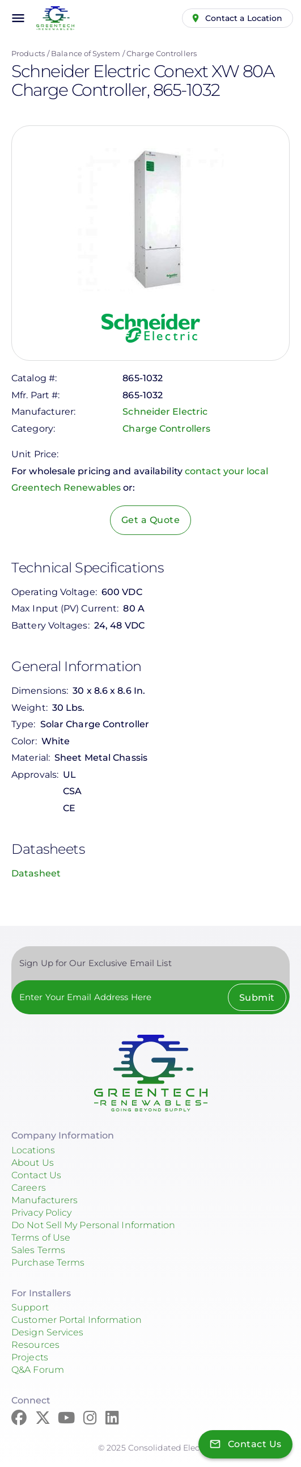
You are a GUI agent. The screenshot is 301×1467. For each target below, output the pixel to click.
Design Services (47, 1332)
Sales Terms (38, 1250)
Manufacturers (44, 1200)
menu (18, 18)
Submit (257, 997)
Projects (29, 1357)
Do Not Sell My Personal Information (93, 1225)
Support (30, 1307)
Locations (33, 1150)
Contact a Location (244, 18)
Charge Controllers (161, 53)
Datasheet (36, 873)
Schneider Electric (164, 411)
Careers (28, 1187)
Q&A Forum (37, 1369)
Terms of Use (40, 1237)
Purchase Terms (47, 1262)
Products (28, 53)
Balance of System (85, 53)
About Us (32, 1162)
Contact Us (36, 1175)
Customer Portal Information (76, 1319)
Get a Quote (150, 520)
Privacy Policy (41, 1212)
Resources (35, 1344)
